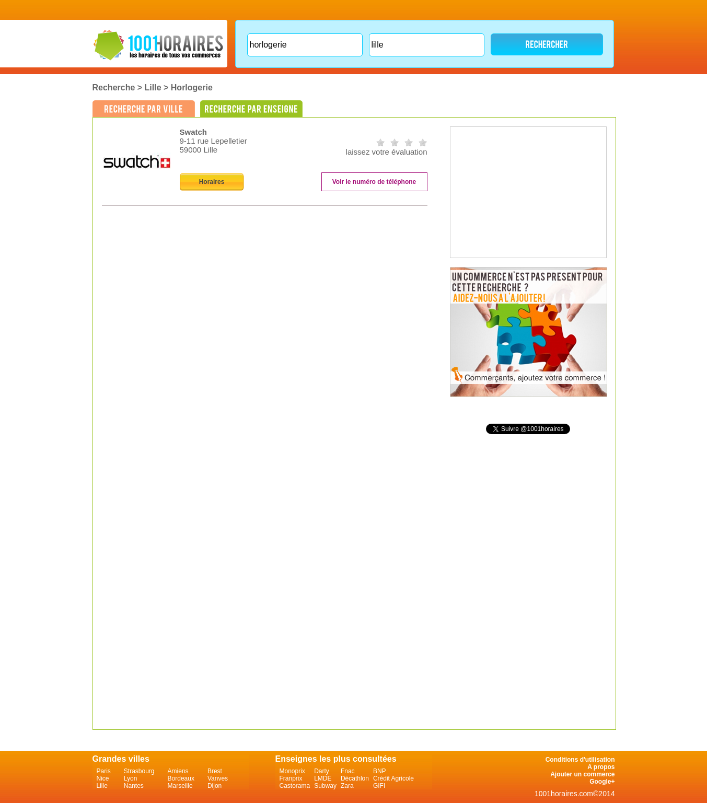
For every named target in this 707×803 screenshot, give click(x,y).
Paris (104, 771)
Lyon (130, 778)
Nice (103, 778)
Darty (321, 771)
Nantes (134, 785)
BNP (379, 771)
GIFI (379, 785)
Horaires (212, 181)
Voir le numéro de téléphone (374, 181)
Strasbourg (139, 771)
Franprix (291, 778)
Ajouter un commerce (582, 774)
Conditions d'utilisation (580, 759)
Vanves (217, 778)
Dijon (214, 785)
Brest (214, 771)
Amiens (178, 771)
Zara (347, 785)
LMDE (322, 778)
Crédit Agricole (393, 778)
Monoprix (292, 771)
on (380, 142)
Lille (153, 87)
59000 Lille (199, 149)
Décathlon (355, 778)
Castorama (295, 785)
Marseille (180, 785)
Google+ (602, 781)
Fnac (348, 771)
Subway (325, 785)
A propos (601, 767)
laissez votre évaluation (386, 151)
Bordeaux (181, 778)
